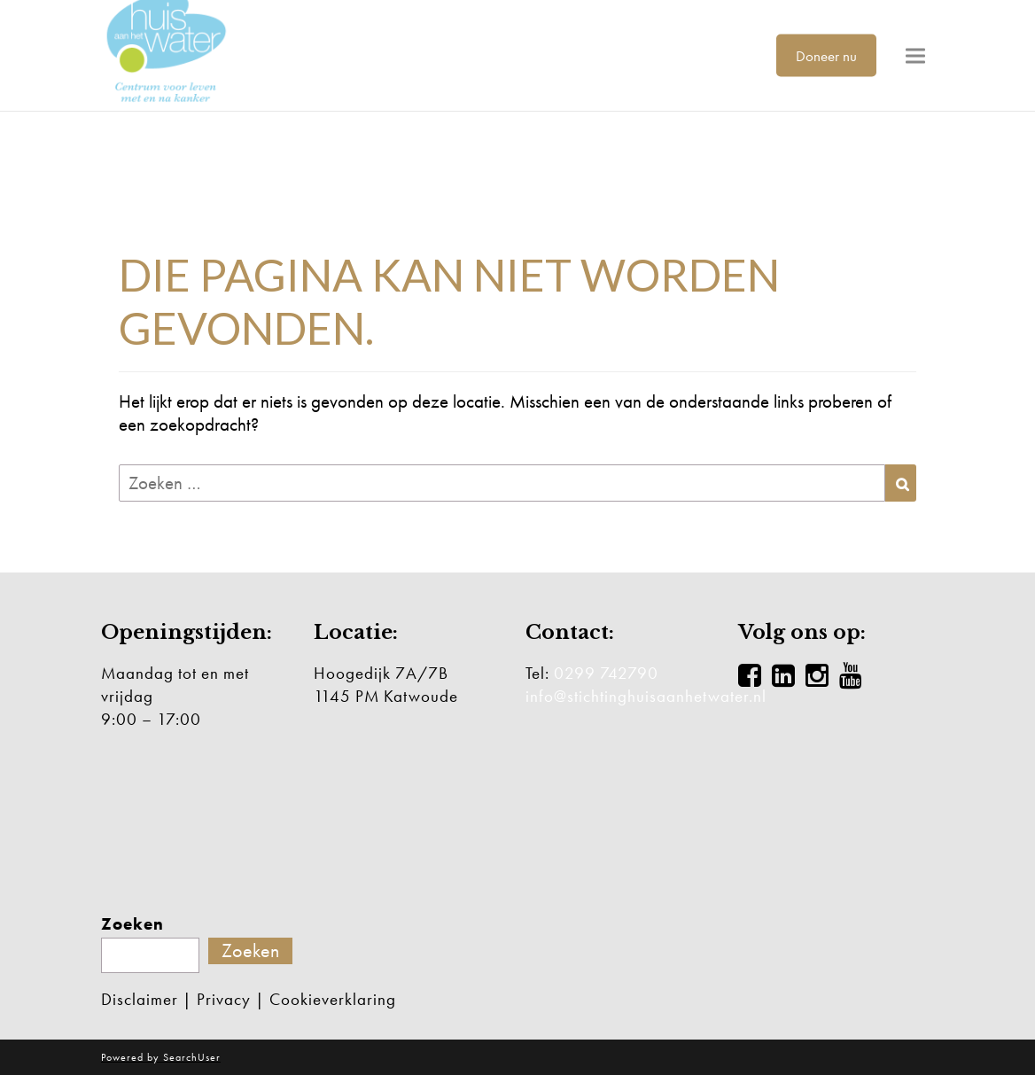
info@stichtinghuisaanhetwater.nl (646, 696)
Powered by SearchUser (161, 1057)
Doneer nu (826, 55)
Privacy (224, 999)
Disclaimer (139, 999)
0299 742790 (606, 673)
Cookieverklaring (332, 999)
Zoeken (132, 924)
